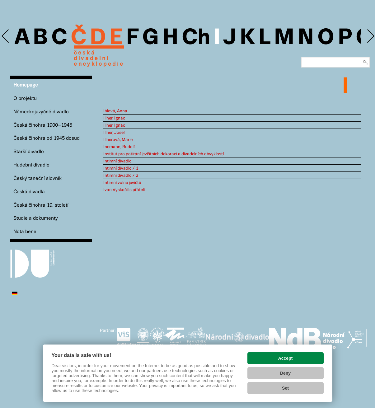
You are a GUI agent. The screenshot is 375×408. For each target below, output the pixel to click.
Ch (195, 38)
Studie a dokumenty (35, 218)
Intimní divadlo (117, 161)
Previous (6, 36)
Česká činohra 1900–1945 (42, 125)
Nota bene (24, 231)
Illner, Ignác (114, 118)
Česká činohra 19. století (40, 205)
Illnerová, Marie (118, 140)
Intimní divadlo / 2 (120, 175)
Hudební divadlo (31, 165)
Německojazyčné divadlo (41, 112)
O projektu (25, 98)
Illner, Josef (114, 132)
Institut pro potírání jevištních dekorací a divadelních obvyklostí (163, 154)
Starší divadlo (28, 151)
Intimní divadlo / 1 (120, 168)
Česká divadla (29, 192)
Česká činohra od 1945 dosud (46, 138)
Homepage (25, 85)
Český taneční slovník (37, 178)
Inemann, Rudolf (119, 147)
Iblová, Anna (115, 111)
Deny (285, 373)
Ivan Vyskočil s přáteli (124, 190)
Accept (285, 358)
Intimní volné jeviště (122, 183)
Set (285, 388)
